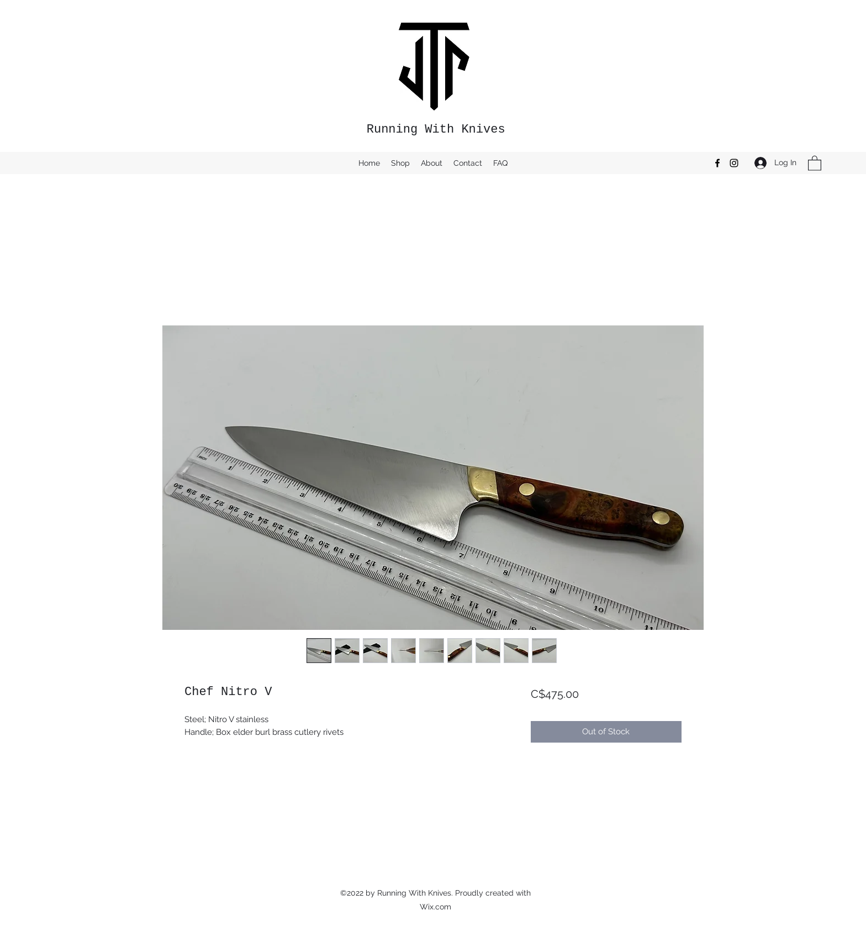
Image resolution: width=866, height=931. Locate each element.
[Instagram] (734, 163)
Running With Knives (436, 129)
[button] (814, 163)
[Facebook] (717, 163)
